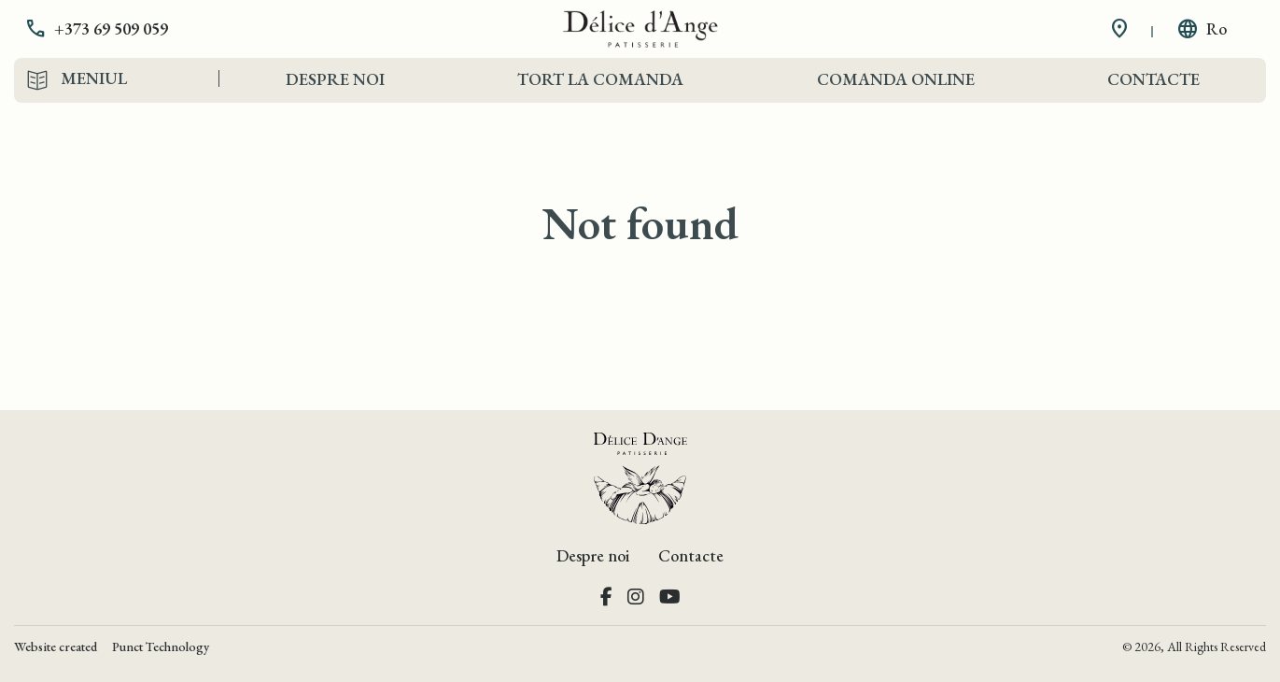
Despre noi (335, 79)
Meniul (94, 78)
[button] (110, 29)
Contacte (1153, 79)
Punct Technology (160, 646)
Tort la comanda (600, 79)
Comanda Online (896, 79)
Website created (55, 646)
